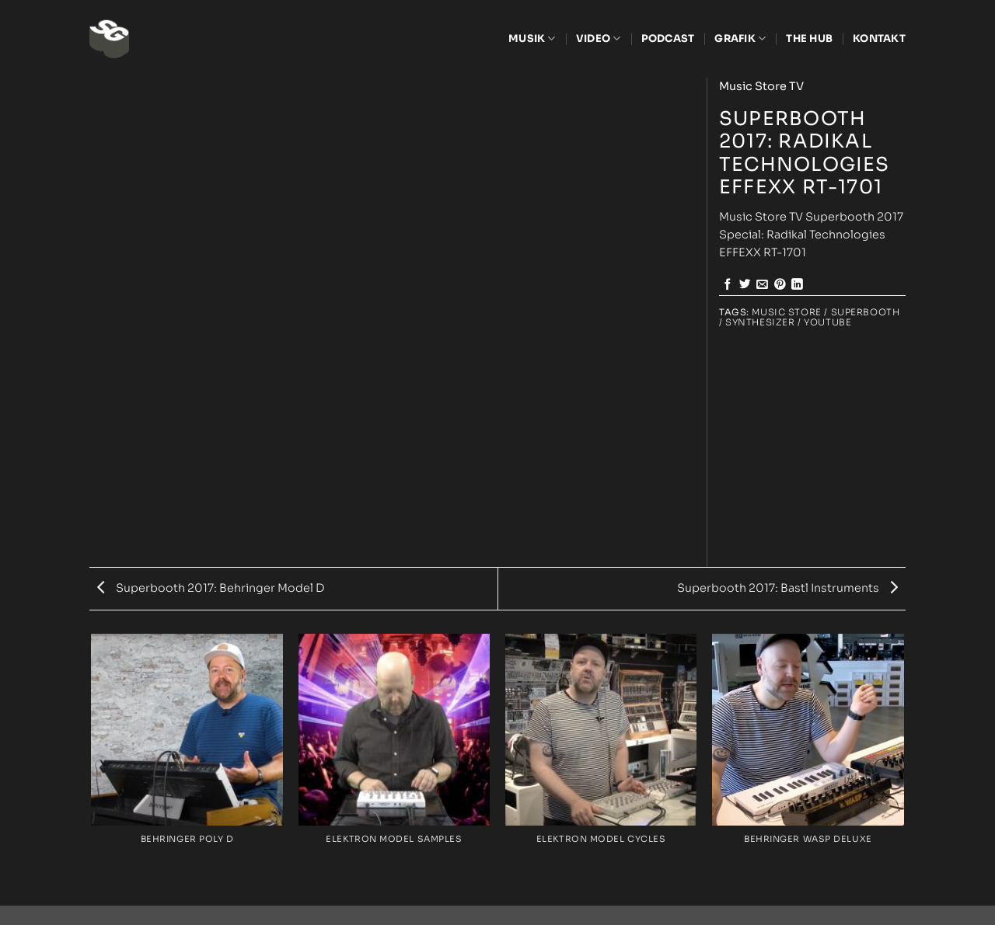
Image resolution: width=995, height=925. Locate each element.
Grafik (740, 38)
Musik (532, 38)
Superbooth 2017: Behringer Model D (210, 588)
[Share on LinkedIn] (797, 285)
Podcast (668, 38)
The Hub (809, 38)
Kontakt (879, 38)
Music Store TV (761, 86)
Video (598, 38)
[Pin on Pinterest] (780, 285)
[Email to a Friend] (762, 285)
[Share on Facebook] (728, 285)
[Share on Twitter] (745, 285)
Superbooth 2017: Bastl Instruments (787, 588)
